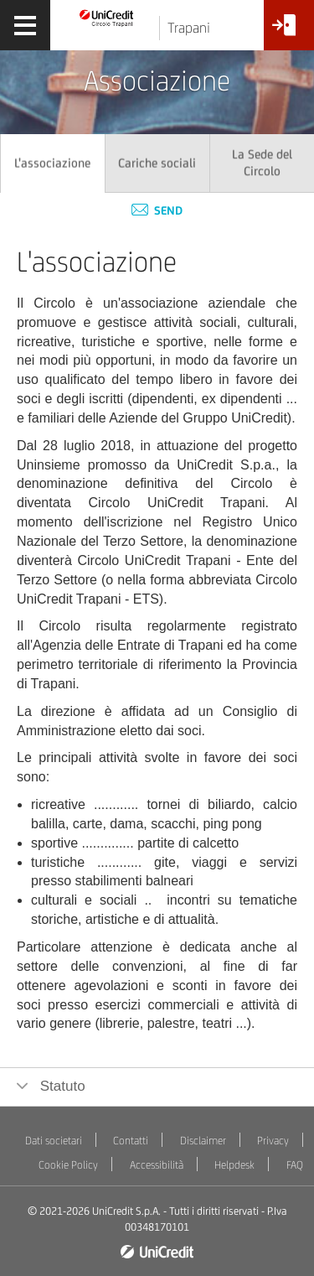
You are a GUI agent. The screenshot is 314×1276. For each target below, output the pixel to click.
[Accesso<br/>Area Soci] (289, 31)
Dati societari (53, 1140)
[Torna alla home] (107, 17)
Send (157, 210)
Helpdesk (234, 1165)
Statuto (60, 1086)
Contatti (130, 1140)
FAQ (294, 1165)
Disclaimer (203, 1140)
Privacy (273, 1140)
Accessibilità (156, 1165)
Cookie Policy (68, 1165)
